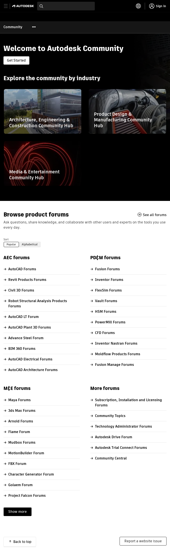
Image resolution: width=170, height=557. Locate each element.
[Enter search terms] (66, 6)
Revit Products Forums (27, 279)
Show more (17, 511)
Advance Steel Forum (25, 338)
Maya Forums (19, 399)
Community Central (111, 458)
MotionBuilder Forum (26, 453)
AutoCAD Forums (22, 269)
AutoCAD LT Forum (23, 316)
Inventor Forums (109, 279)
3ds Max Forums (21, 410)
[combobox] (66, 6)
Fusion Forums (107, 269)
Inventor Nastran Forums (116, 343)
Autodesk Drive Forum (113, 437)
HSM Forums (105, 311)
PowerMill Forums (110, 322)
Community (12, 26)
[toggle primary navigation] (8, 6)
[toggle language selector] (138, 6)
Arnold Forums (20, 421)
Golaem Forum (20, 484)
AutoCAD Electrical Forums (30, 359)
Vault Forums (106, 300)
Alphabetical (30, 244)
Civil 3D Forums (21, 290)
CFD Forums (105, 332)
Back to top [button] (22, 541)
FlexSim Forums (108, 290)
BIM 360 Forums (21, 348)
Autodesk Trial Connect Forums (121, 447)
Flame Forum (19, 431)
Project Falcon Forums (27, 495)
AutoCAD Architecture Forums (33, 369)
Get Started (16, 60)
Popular (11, 244)
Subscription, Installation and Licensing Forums (128, 402)
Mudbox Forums (21, 442)
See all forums (155, 214)
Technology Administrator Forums (123, 426)
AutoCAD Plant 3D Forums (29, 327)
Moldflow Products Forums (117, 354)
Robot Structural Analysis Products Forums (37, 303)
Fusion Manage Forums (114, 364)
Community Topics (110, 415)
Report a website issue (143, 541)
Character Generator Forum (31, 474)
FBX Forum (17, 463)
